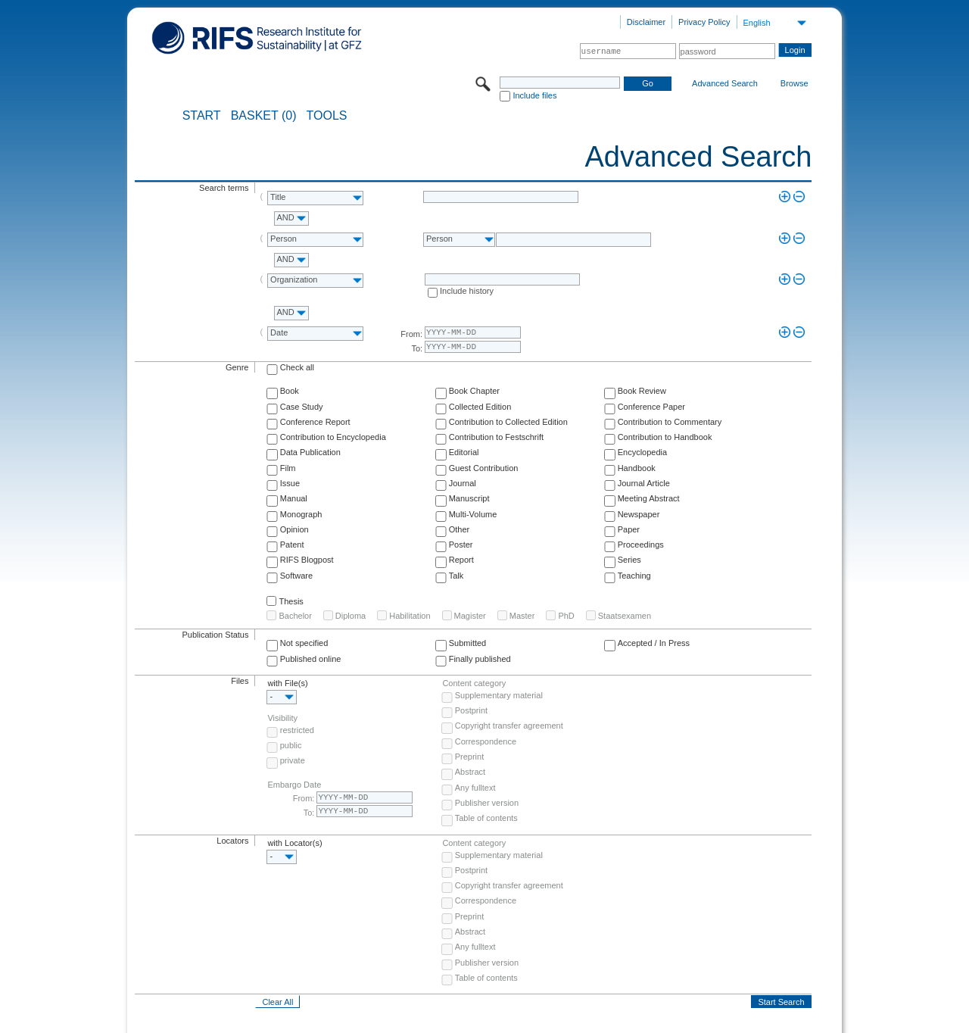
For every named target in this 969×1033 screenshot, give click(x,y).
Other (459, 529)
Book (289, 390)
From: (411, 334)
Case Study (301, 406)
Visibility (282, 717)
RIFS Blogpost (307, 559)
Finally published (480, 658)
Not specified (304, 643)
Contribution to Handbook (665, 437)
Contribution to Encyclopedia (333, 437)
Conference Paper (651, 406)
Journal (462, 483)
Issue (290, 483)
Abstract (470, 771)
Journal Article (644, 483)
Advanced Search (725, 83)
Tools (327, 116)
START (201, 116)
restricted (297, 730)
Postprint (471, 710)
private (292, 760)
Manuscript (469, 498)
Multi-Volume (473, 514)
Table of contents (486, 817)
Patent (292, 544)
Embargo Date (294, 784)
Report (461, 559)
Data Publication (310, 452)
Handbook (637, 468)
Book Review (642, 390)
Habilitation (409, 615)
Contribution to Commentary (670, 421)
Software (296, 575)
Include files (534, 95)
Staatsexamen (624, 615)
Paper (629, 529)
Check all (297, 367)
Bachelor (295, 615)
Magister (470, 615)
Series (629, 559)
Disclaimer (646, 22)
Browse (794, 83)
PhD (566, 615)
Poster (461, 544)
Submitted (468, 643)
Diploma (350, 615)
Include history (467, 290)
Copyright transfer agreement (509, 725)
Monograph (301, 514)
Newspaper (639, 514)
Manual (293, 498)
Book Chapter (474, 390)
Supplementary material (499, 695)
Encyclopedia (642, 452)
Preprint (469, 756)
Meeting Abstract (649, 498)
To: (416, 348)
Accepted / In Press (654, 643)
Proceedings (641, 544)
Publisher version (487, 802)
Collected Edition (480, 406)
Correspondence (485, 741)
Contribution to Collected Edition (508, 421)
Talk (456, 575)
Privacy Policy (704, 22)
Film (288, 468)
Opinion (294, 529)
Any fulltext (475, 787)
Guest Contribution (484, 468)
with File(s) (287, 683)
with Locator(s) (294, 842)
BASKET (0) (264, 116)
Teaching (634, 575)
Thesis (291, 601)
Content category (474, 683)
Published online (310, 658)
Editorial (464, 452)
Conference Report (315, 421)
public (291, 745)
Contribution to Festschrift (496, 437)
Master (522, 615)
